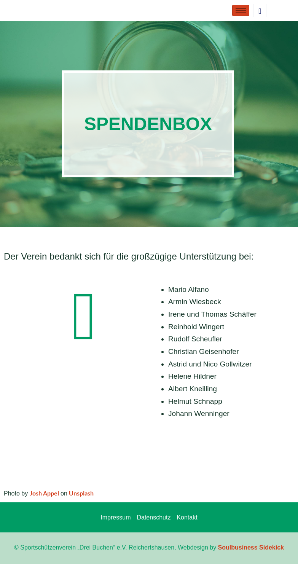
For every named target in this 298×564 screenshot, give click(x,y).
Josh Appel (44, 493)
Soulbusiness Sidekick (251, 547)
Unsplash (81, 493)
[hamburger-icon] (240, 10)
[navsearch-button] (259, 10)
